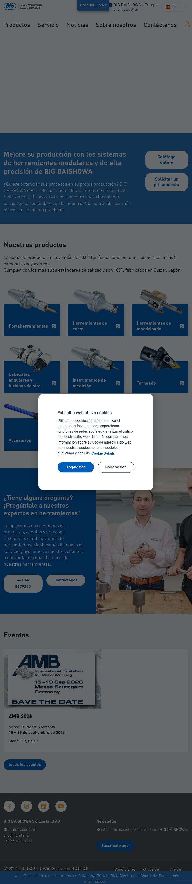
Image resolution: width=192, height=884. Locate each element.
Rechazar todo (116, 467)
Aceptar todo (76, 467)
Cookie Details (103, 453)
